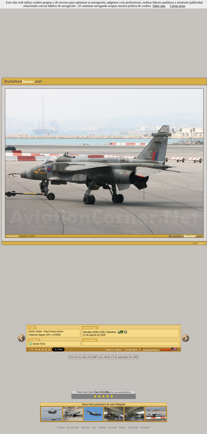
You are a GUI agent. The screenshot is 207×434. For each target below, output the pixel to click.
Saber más (158, 6)
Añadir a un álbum (113, 350)
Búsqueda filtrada (149, 350)
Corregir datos (131, 350)
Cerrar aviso (177, 6)
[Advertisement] (103, 38)
